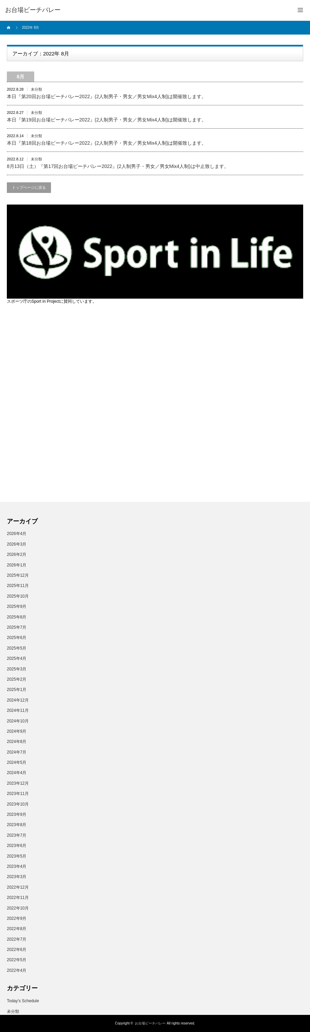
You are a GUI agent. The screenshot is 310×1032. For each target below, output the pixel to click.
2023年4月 (16, 866)
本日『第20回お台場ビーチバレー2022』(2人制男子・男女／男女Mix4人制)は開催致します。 (106, 96)
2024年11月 (18, 710)
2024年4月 (16, 772)
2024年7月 (16, 752)
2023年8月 (16, 824)
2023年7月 (16, 835)
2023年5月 (16, 856)
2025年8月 (16, 617)
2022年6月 (16, 949)
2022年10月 (18, 908)
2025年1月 (16, 689)
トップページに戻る (29, 187)
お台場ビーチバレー (150, 1023)
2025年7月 (16, 627)
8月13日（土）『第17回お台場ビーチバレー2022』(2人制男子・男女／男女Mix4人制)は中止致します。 (118, 166)
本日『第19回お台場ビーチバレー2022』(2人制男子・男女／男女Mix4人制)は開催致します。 (106, 119)
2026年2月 (16, 554)
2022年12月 (18, 887)
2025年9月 (16, 606)
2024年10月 (18, 721)
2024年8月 (16, 741)
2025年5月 (16, 648)
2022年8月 (16, 928)
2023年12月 (18, 783)
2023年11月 (18, 793)
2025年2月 (16, 679)
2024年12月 (18, 700)
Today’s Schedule (23, 1000)
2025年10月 (18, 596)
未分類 (36, 89)
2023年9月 (16, 814)
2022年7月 (16, 939)
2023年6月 (16, 845)
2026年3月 (16, 544)
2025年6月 (16, 637)
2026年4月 (16, 533)
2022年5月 (16, 959)
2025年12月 (18, 575)
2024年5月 (16, 762)
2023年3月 (16, 876)
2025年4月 (16, 658)
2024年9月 (16, 731)
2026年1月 (16, 565)
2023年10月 (18, 804)
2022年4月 (16, 970)
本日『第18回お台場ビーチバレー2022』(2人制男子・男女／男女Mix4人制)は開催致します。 (106, 143)
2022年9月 (16, 918)
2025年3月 (16, 669)
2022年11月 (18, 897)
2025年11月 (18, 585)
